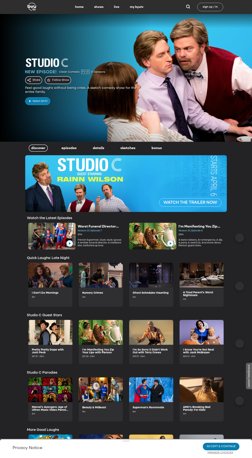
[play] (37, 100)
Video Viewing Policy (111, 450)
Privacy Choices (86, 453)
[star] (60, 80)
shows (98, 7)
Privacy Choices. (131, 444)
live (116, 7)
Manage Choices (220, 450)
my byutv (137, 7)
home (79, 7)
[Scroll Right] (239, 237)
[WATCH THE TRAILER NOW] (190, 202)
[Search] (188, 7)
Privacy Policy (55, 441)
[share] (34, 80)
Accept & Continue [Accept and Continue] (221, 444)
